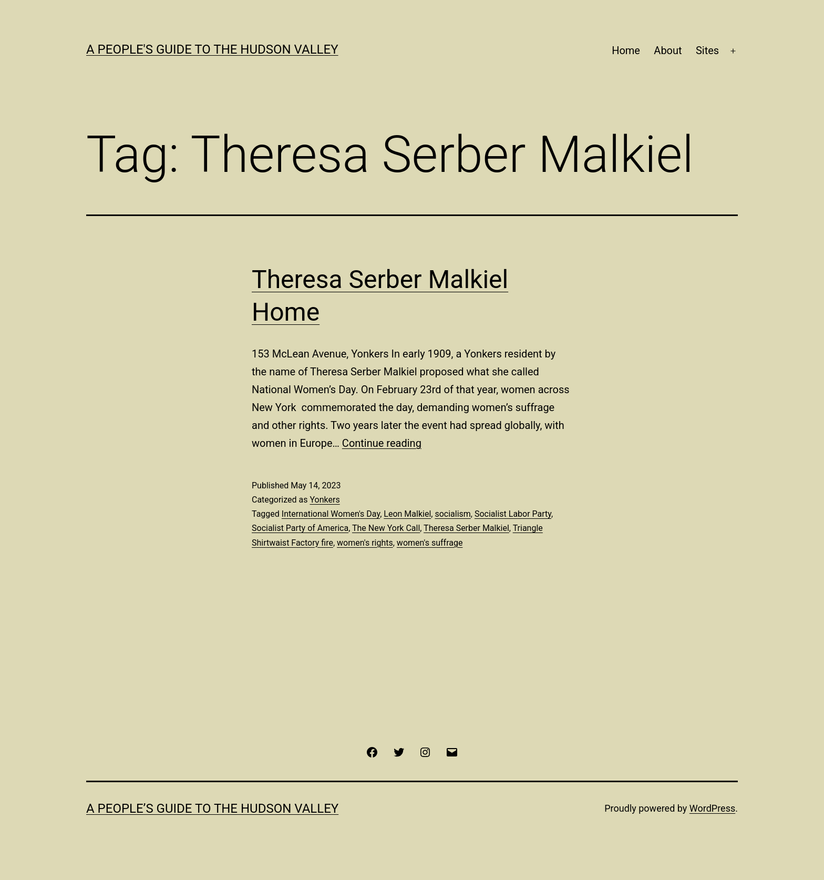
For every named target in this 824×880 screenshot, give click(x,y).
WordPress (712, 808)
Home (626, 50)
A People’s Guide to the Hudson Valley (212, 808)
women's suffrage (430, 543)
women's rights (365, 543)
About (668, 50)
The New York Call (386, 528)
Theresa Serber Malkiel (466, 528)
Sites (707, 50)
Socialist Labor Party (513, 514)
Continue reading (381, 443)
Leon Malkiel (407, 514)
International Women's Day (331, 514)
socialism (452, 514)
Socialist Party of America (300, 528)
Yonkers (324, 500)
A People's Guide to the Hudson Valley (212, 49)
